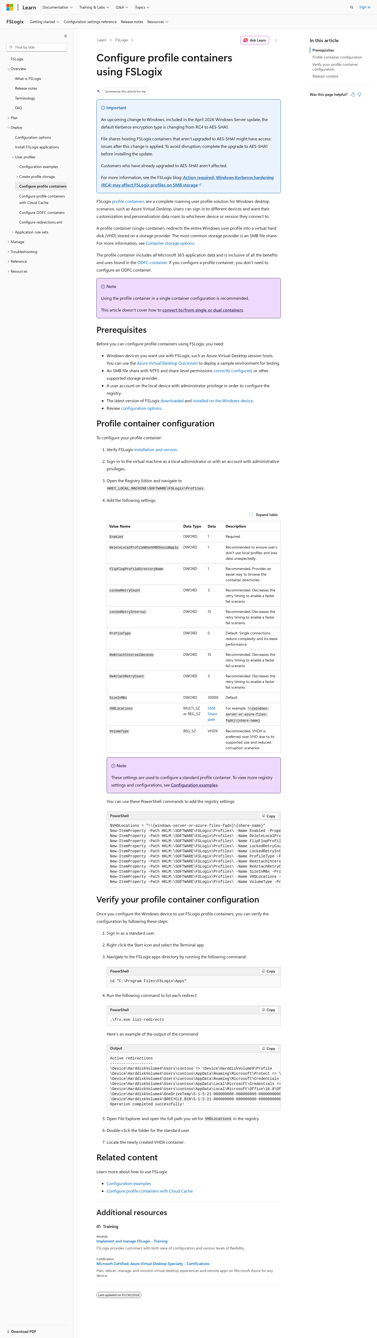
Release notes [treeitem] (26, 88)
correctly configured (233, 370)
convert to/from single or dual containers (202, 310)
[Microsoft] (9, 7)
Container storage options (170, 243)
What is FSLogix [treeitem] (28, 78)
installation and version (155, 449)
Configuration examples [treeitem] (38, 166)
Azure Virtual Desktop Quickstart (167, 363)
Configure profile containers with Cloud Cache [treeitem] (42, 199)
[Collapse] (65, 36)
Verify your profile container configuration (335, 67)
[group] (194, 854)
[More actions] (276, 40)
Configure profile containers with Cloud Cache (150, 1191)
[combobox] (36, 47)
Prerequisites (323, 50)
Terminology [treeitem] (25, 98)
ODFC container (152, 262)
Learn (101, 39)
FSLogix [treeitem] (17, 58)
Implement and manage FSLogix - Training (131, 1241)
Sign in (365, 6)
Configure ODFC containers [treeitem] (42, 212)
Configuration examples (194, 785)
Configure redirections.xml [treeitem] (40, 222)
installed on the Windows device (223, 400)
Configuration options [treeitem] (33, 137)
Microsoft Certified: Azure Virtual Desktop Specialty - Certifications (152, 1263)
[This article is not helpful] (359, 94)
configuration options (141, 408)
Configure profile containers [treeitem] (42, 186)
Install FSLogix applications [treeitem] (37, 146)
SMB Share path (212, 713)
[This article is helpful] (353, 94)
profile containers (128, 201)
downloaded (172, 400)
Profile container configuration (337, 57)
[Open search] (351, 7)
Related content (325, 76)
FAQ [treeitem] (18, 107)
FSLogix (121, 39)
